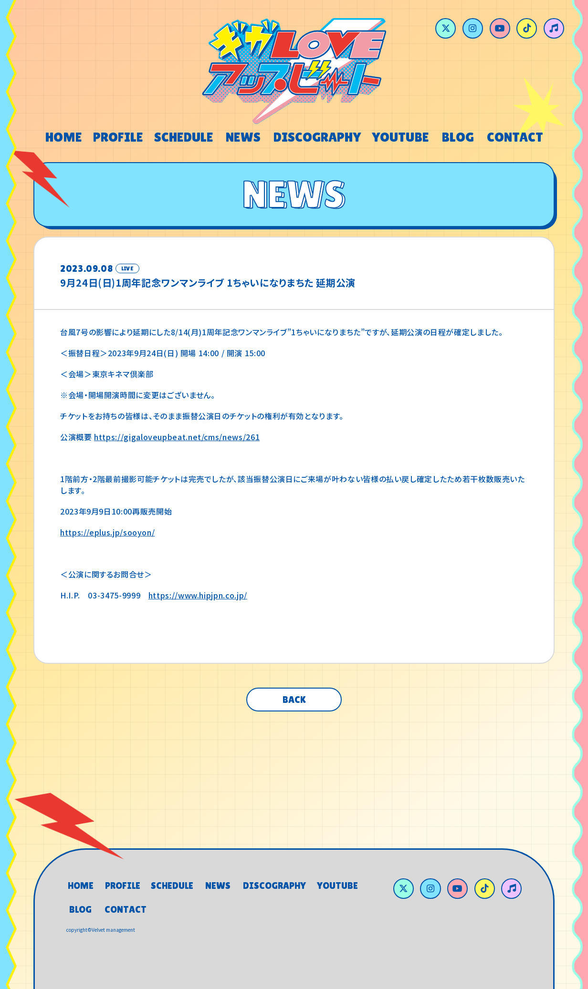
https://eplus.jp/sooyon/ (107, 532)
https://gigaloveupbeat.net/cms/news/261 (177, 437)
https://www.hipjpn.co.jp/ (197, 595)
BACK (294, 699)
